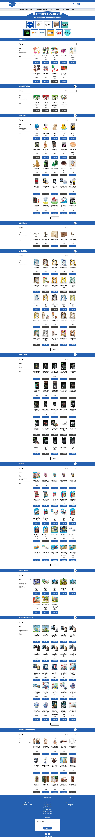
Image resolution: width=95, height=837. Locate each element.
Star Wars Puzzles (21, 631)
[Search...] (44, 4)
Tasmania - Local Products (22, 584)
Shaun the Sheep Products (22, 583)
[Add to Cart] (36, 62)
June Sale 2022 (21, 479)
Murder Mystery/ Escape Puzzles (23, 630)
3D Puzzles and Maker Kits (22, 52)
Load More (54, 217)
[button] (79, 4)
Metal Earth (20, 367)
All (19, 50)
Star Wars (20, 634)
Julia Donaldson (21, 586)
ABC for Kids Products (22, 587)
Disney (20, 476)
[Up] (75, 86)
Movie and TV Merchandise (23, 129)
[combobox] (70, 44)
